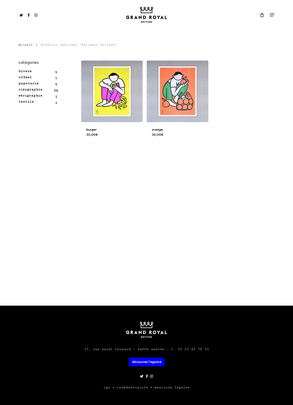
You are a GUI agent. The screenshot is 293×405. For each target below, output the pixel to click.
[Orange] (177, 91)
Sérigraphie (30, 95)
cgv (107, 387)
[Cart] (262, 15)
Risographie (30, 89)
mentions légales (172, 387)
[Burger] (112, 91)
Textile (26, 102)
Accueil (25, 45)
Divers (25, 71)
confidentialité (132, 387)
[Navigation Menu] (272, 15)
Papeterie (28, 83)
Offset (25, 77)
